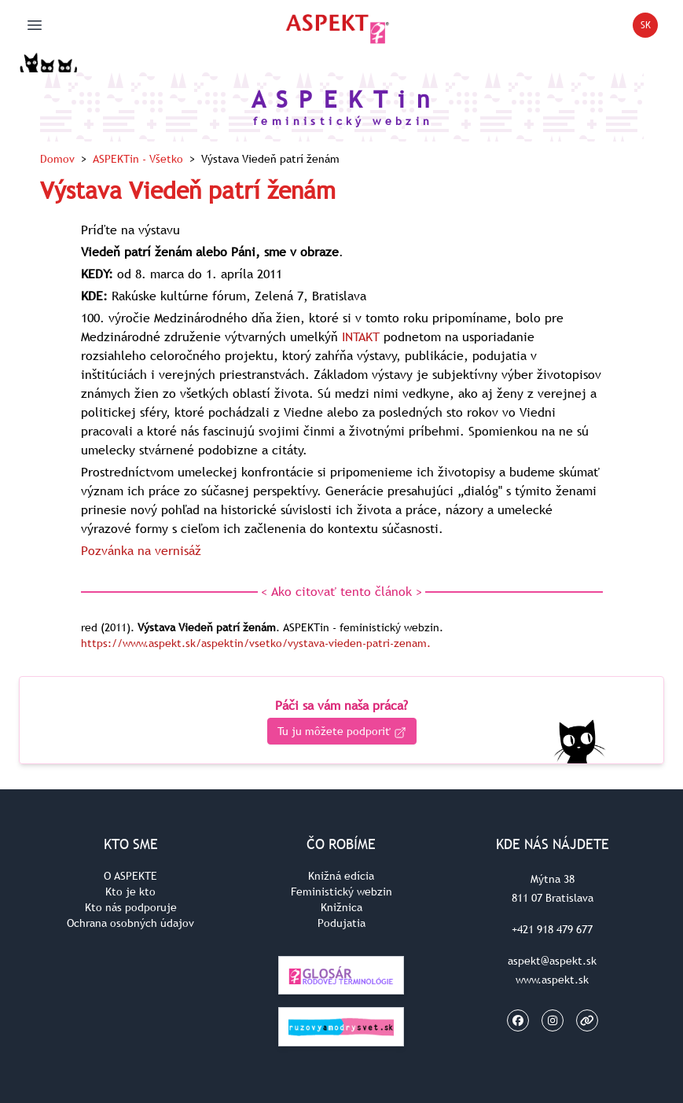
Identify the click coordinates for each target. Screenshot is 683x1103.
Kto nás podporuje (131, 907)
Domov (57, 159)
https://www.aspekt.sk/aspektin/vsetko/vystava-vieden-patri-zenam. (256, 643)
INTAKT (361, 336)
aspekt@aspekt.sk (552, 961)
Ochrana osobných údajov (130, 923)
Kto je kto (130, 891)
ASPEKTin (138, 159)
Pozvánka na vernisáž (141, 550)
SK (650, 28)
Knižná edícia (341, 876)
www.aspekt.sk (552, 979)
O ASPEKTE (130, 876)
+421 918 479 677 (552, 929)
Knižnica (341, 907)
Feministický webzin (341, 891)
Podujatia (341, 923)
